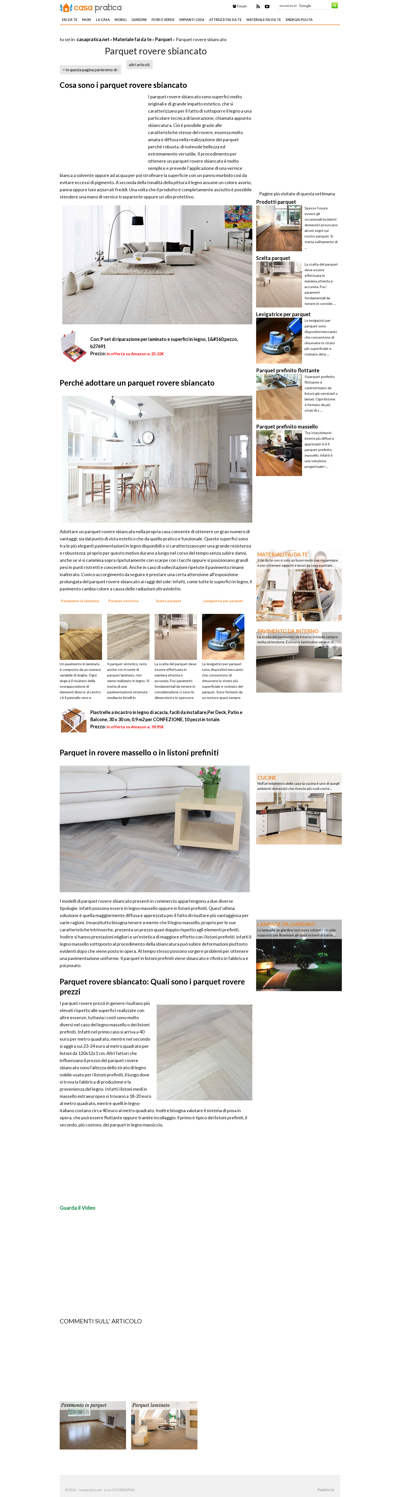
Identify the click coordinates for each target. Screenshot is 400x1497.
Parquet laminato (151, 1405)
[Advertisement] (119, 33)
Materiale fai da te (263, 20)
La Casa (103, 20)
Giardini (139, 20)
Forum (240, 6)
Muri (86, 20)
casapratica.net (93, 39)
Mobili (121, 20)
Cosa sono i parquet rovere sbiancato (123, 84)
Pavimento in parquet (84, 1405)
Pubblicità (326, 1490)
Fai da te (69, 20)
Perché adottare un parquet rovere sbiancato (137, 382)
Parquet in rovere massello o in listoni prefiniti (139, 752)
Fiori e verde (163, 20)
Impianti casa (191, 20)
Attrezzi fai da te (225, 20)
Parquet (163, 39)
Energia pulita (299, 20)
